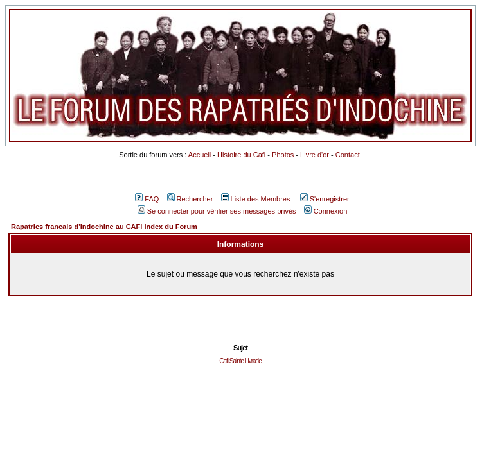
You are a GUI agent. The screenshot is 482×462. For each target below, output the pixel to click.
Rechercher (190, 199)
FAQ (147, 199)
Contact (347, 154)
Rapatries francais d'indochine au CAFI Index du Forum (104, 226)
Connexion (326, 211)
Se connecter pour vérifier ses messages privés (217, 211)
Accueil (199, 154)
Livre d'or (314, 154)
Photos (283, 154)
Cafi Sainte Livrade (240, 360)
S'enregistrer (325, 199)
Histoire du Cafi (241, 154)
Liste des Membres (255, 199)
